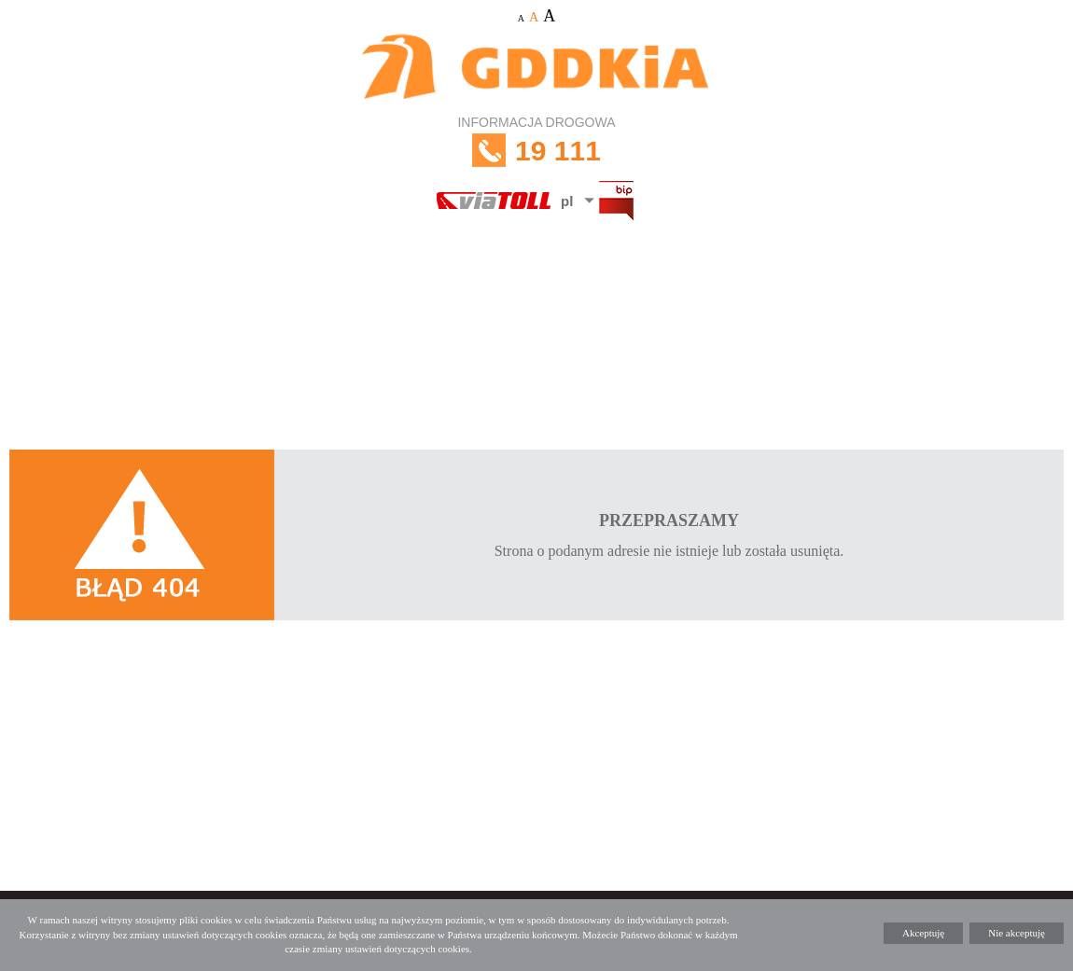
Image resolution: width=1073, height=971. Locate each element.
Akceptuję (923, 932)
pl (567, 201)
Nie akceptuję (1016, 932)
